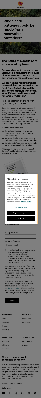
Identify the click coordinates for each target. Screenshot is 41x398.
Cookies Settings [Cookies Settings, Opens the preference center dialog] (21, 207)
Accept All (21, 218)
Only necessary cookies (21, 213)
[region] (21, 199)
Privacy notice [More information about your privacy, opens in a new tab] (26, 202)
